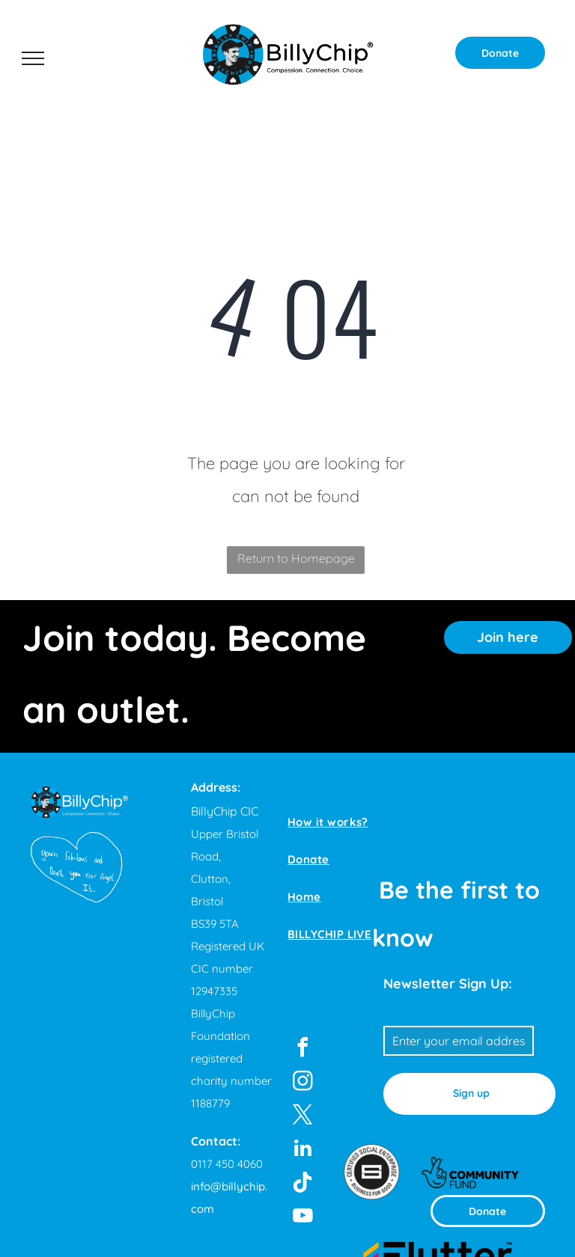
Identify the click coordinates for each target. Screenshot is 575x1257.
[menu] (32, 58)
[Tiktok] (302, 1184)
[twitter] (302, 1117)
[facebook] (302, 1049)
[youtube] (302, 1218)
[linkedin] (302, 1150)
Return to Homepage (296, 558)
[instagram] (302, 1083)
